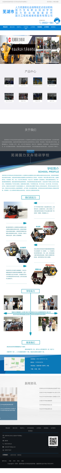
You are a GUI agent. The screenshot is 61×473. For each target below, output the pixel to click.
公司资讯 (33, 27)
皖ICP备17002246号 (47, 463)
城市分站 (4, 461)
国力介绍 (12, 27)
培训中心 (19, 27)
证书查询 (46, 27)
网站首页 (5, 27)
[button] (28, 62)
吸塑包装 (19, 455)
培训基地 (39, 27)
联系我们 (49, 1)
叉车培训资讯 (26, 27)
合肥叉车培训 (13, 455)
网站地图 (55, 1)
